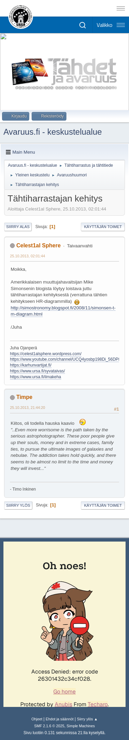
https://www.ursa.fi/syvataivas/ (37, 371)
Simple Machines (81, 726)
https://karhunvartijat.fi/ (31, 365)
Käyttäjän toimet (103, 227)
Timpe (24, 397)
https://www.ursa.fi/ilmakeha (35, 376)
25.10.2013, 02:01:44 (27, 256)
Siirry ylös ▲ (87, 719)
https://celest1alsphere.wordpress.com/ (46, 353)
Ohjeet (36, 719)
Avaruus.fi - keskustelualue (52, 131)
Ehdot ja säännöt (60, 719)
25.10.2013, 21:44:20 (27, 407)
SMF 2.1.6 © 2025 (49, 726)
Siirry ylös (18, 505)
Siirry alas (18, 227)
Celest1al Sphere (38, 245)
